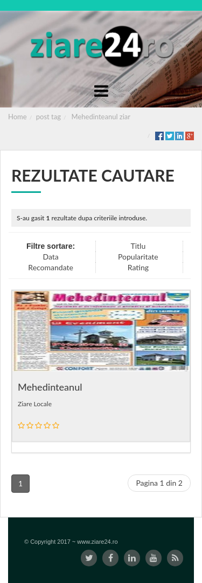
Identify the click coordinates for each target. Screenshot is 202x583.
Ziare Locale (35, 404)
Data (50, 256)
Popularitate (138, 256)
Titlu (137, 245)
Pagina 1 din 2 (159, 482)
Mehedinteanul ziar (101, 116)
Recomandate (50, 267)
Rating (138, 267)
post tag (48, 116)
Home (17, 116)
